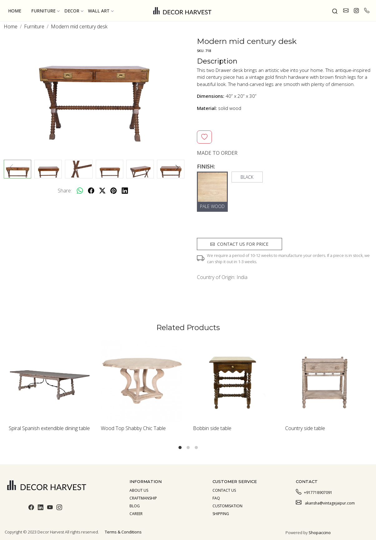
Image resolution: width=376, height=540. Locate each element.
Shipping (220, 513)
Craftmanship (143, 498)
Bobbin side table (212, 428)
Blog (134, 506)
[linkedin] (124, 190)
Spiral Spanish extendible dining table (49, 428)
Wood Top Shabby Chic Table (133, 428)
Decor (73, 11)
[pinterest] (113, 190)
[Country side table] (326, 381)
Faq (216, 498)
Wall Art (100, 11)
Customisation (227, 506)
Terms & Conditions (123, 532)
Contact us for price (239, 244)
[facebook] (91, 190)
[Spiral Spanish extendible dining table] (50, 381)
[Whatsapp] (79, 190)
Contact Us (224, 490)
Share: (65, 190)
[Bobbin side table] (234, 381)
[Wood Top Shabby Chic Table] (142, 381)
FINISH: (206, 166)
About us (138, 490)
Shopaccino (320, 532)
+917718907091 (314, 491)
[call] (366, 10)
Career (136, 513)
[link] (334, 10)
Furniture (45, 11)
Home (14, 11)
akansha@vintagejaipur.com (325, 502)
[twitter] (102, 190)
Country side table (305, 428)
